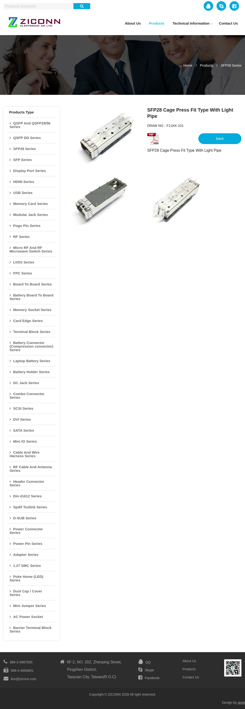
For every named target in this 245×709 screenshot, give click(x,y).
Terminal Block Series (31, 332)
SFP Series (22, 160)
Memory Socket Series (32, 310)
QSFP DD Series (27, 138)
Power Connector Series (26, 531)
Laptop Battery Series (31, 361)
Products (156, 23)
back (220, 138)
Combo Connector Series (27, 395)
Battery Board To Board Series (31, 297)
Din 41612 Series (27, 496)
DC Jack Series (26, 383)
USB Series (23, 193)
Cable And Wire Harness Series (24, 454)
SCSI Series (23, 408)
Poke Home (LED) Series (26, 578)
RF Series (21, 237)
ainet (241, 702)
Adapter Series (26, 555)
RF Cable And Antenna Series (31, 469)
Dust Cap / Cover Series (26, 593)
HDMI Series (23, 182)
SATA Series (23, 430)
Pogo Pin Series (26, 226)
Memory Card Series (30, 204)
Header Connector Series (27, 483)
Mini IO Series (25, 441)
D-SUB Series (24, 518)
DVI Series (22, 419)
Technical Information (191, 23)
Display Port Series (29, 171)
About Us (133, 23)
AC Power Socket (28, 617)
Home (188, 65)
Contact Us (228, 23)
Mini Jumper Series (29, 606)
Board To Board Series (32, 284)
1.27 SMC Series (27, 566)
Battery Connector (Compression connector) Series (31, 346)
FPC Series (22, 273)
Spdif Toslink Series (30, 507)
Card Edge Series (28, 321)
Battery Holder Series (31, 372)
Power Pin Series (27, 544)
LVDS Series (23, 262)
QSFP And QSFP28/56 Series (30, 125)
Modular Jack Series (30, 215)
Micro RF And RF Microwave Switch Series (31, 249)
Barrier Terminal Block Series (30, 629)
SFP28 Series (231, 65)
